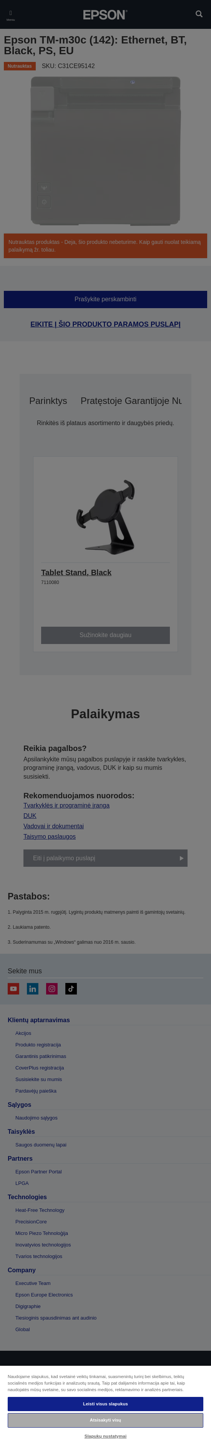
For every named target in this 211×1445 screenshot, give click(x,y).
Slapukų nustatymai (106, 1436)
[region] (105, 1405)
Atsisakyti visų (105, 1420)
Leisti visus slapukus (105, 1404)
